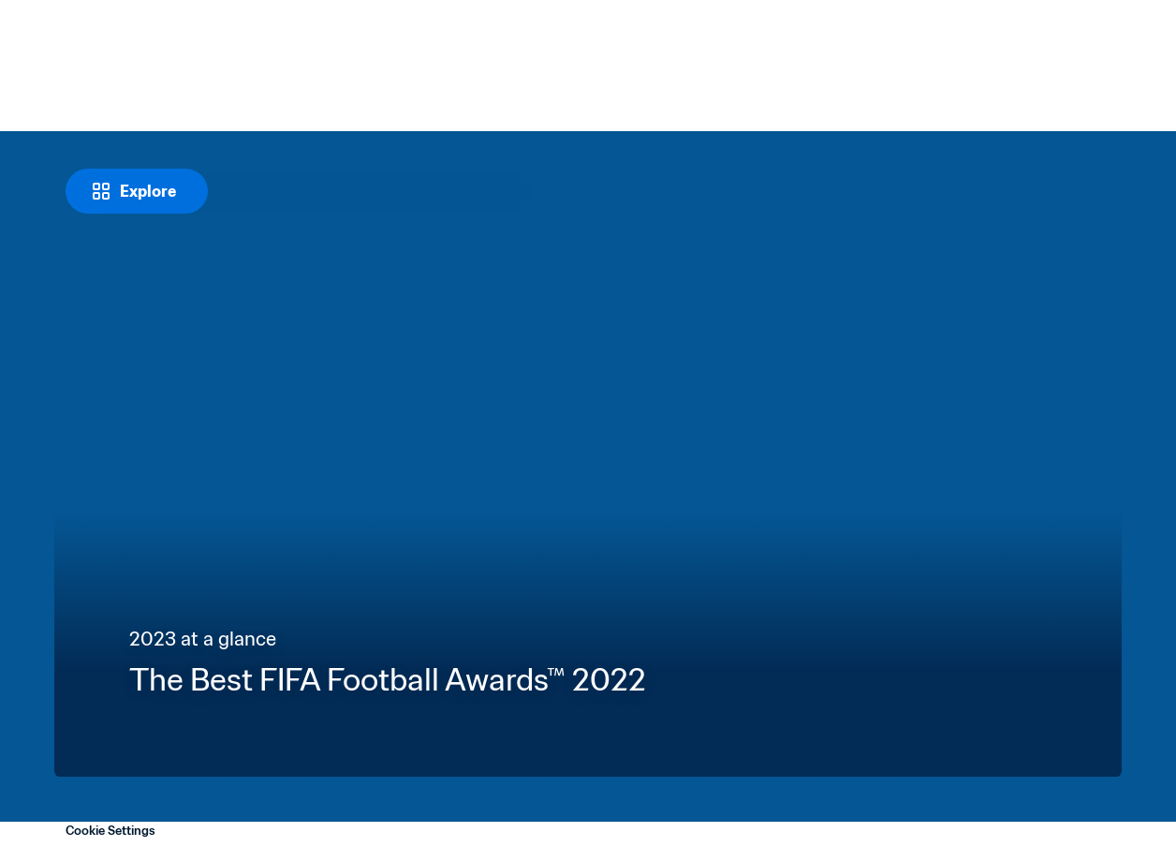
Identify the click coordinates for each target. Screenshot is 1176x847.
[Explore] (137, 191)
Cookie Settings (110, 831)
